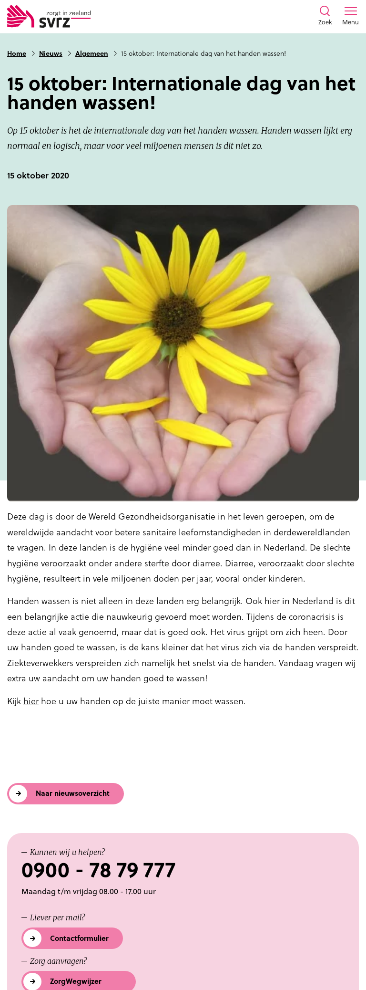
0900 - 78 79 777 (98, 870)
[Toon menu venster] (350, 16)
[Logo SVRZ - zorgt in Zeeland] (49, 16)
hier (31, 701)
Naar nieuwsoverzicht (73, 793)
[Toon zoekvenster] (325, 16)
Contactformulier (79, 938)
